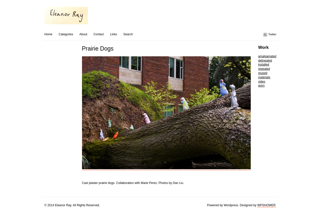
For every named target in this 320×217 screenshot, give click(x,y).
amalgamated (267, 56)
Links (113, 34)
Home (48, 34)
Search (128, 34)
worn (261, 85)
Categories (66, 34)
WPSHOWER (266, 205)
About (83, 34)
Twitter (272, 34)
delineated (265, 60)
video (262, 81)
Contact (99, 34)
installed (263, 64)
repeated (264, 69)
